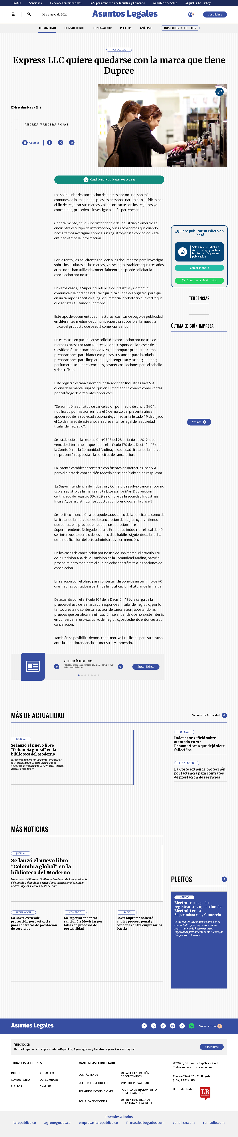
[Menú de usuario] (190, 14)
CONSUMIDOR (102, 28)
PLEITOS (126, 28)
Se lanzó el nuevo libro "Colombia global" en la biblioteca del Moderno (33, 749)
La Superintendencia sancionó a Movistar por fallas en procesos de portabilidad (83, 1028)
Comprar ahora (199, 268)
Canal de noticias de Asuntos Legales (109, 179)
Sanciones (35, 3)
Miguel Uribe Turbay (198, 3)
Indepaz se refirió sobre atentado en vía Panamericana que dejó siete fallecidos (199, 744)
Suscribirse (215, 14)
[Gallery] (89, 664)
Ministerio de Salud (165, 3)
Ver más (199, 422)
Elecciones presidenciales (65, 3)
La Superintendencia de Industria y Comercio (117, 3)
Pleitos (181, 984)
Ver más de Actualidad (209, 715)
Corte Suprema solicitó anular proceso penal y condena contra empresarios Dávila (139, 1028)
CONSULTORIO (74, 28)
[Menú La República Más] (13, 14)
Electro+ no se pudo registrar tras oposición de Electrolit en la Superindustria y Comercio (198, 1014)
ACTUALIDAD (47, 28)
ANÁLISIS (146, 28)
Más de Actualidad (37, 715)
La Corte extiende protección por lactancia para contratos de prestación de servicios (200, 773)
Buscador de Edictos (180, 28)
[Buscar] (29, 14)
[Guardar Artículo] (30, 143)
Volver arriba (210, 1131)
